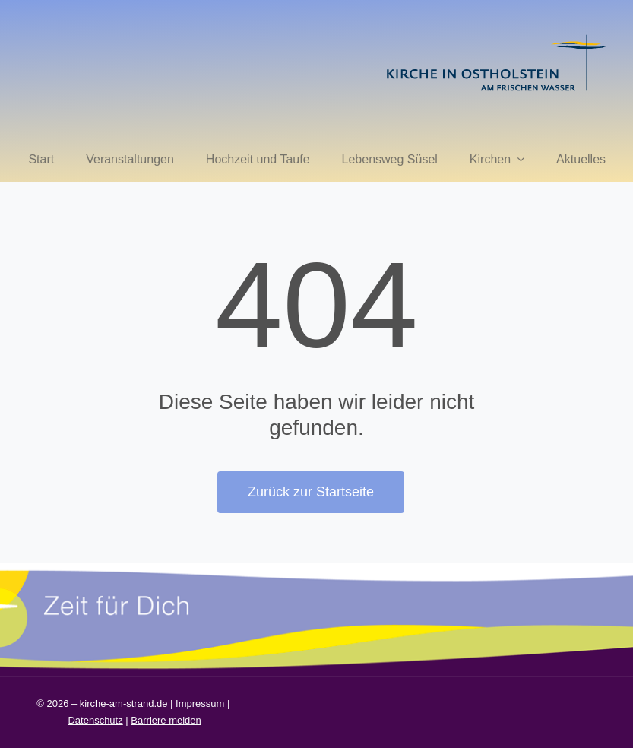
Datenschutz (95, 720)
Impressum (200, 703)
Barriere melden (166, 720)
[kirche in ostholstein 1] (496, 36)
